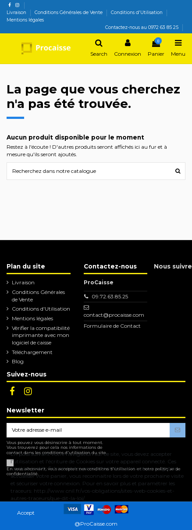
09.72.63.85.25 (110, 296)
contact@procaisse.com (114, 315)
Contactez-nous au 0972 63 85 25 (141, 27)
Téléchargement (32, 352)
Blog (18, 361)
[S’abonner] (177, 430)
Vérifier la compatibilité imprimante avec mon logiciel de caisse (41, 335)
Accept (26, 512)
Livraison (17, 12)
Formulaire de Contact (112, 325)
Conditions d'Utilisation (137, 12)
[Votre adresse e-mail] (88, 430)
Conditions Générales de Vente (69, 12)
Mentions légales (25, 20)
